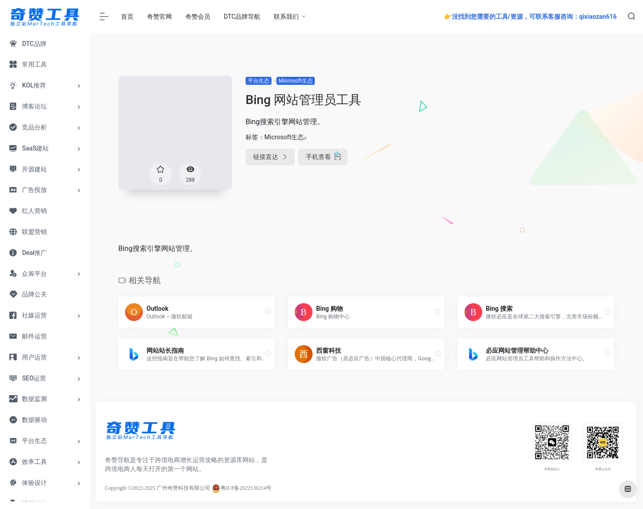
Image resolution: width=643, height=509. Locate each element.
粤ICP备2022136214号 (246, 488)
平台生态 (258, 81)
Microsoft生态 (296, 81)
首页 (127, 16)
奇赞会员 (197, 16)
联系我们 (286, 16)
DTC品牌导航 (242, 16)
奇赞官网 (159, 16)
